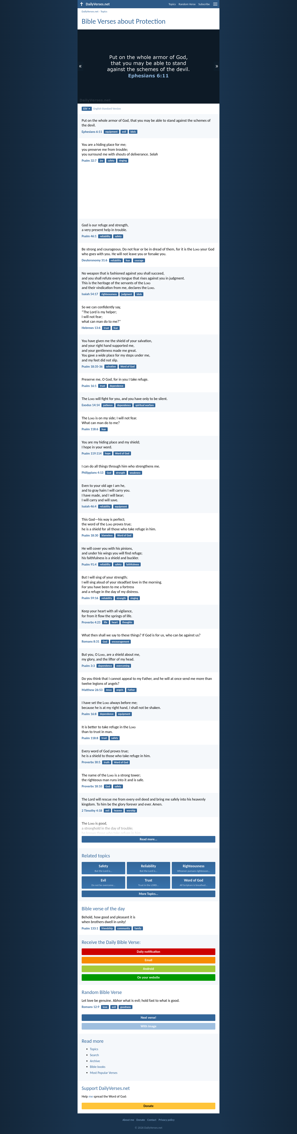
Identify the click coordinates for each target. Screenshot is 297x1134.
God (109, 472)
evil (124, 131)
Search (94, 1055)
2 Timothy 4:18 (92, 811)
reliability (105, 236)
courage (138, 260)
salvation (111, 366)
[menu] (215, 5)
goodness (125, 1007)
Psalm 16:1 (89, 386)
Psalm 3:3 (88, 666)
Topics (172, 4)
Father (131, 689)
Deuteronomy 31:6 (94, 260)
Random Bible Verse (102, 992)
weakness (135, 472)
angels (119, 689)
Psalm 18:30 (90, 535)
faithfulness (132, 564)
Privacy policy (166, 1120)
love (105, 1007)
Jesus (109, 689)
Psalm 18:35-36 (92, 366)
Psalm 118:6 (90, 429)
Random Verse (187, 4)
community (123, 928)
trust (106, 328)
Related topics (96, 856)
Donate (148, 1106)
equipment (111, 131)
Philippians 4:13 (92, 473)
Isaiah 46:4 (89, 506)
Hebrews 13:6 (91, 328)
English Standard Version (107, 108)
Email (148, 960)
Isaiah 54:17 (90, 294)
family (137, 928)
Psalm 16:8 (89, 714)
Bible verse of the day (103, 909)
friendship (107, 928)
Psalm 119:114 (91, 453)
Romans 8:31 (90, 641)
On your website (148, 977)
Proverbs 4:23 (91, 622)
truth (107, 762)
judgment (126, 294)
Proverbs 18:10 (92, 786)
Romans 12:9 (90, 1007)
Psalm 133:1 (90, 928)
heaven (118, 810)
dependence (117, 385)
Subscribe (204, 4)
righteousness (109, 294)
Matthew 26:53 (92, 690)
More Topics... (148, 894)
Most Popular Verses (103, 1073)
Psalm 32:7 (89, 161)
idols (133, 131)
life (105, 622)
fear (128, 260)
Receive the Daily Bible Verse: (111, 942)
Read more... (148, 839)
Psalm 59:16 (90, 598)
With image (149, 1026)
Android (148, 969)
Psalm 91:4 (89, 564)
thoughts (127, 622)
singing (123, 160)
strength (120, 472)
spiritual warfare (144, 405)
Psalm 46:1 (89, 236)
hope (108, 453)
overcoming (122, 665)
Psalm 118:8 (90, 738)
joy (101, 160)
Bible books (97, 1067)
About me (128, 1120)
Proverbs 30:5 (91, 762)
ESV (86, 108)
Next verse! (148, 1017)
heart (115, 622)
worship (130, 810)
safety (111, 160)
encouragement (120, 641)
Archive (95, 1061)
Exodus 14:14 (91, 405)
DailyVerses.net (90, 11)
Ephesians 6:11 (92, 132)
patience (108, 405)
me (91, 1096)
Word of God (127, 366)
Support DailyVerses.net (106, 1088)
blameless (107, 535)
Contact (151, 1120)
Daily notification (148, 952)
